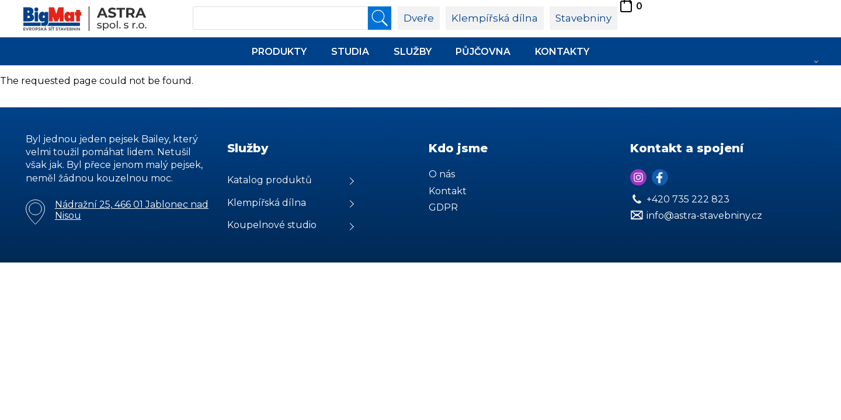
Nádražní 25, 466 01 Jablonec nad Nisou (131, 210)
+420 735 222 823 (688, 199)
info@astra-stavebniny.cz (704, 215)
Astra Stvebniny (0, 0)
